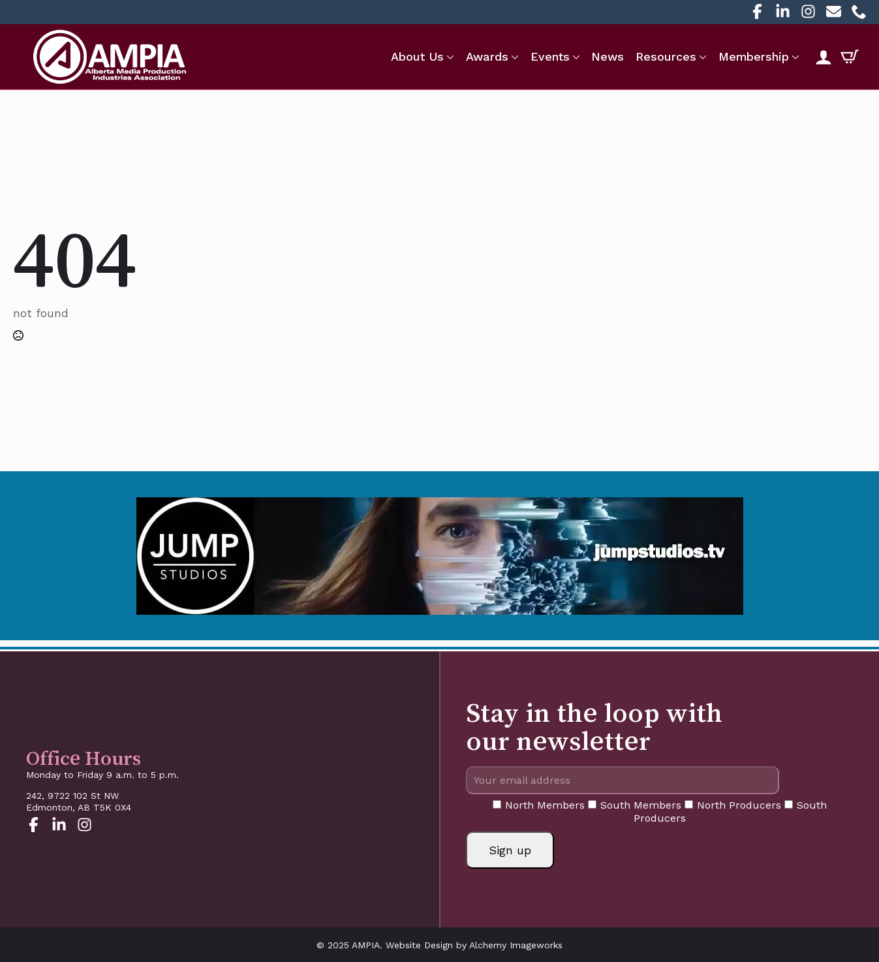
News (607, 56)
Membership (753, 56)
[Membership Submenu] (794, 57)
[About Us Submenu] (449, 57)
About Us (417, 56)
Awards (487, 56)
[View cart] (849, 56)
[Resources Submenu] (701, 57)
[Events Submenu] (575, 57)
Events (550, 56)
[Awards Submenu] (513, 57)
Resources (666, 56)
